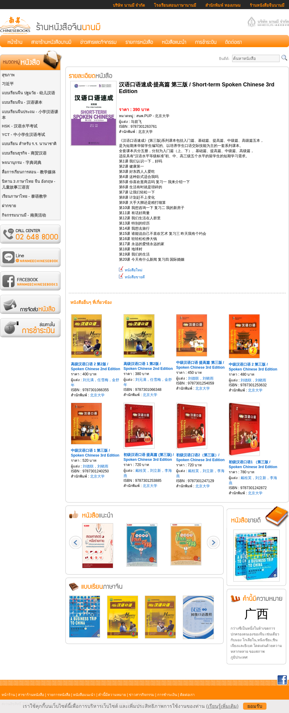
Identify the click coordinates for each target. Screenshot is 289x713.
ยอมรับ (254, 706)
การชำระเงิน (167, 695)
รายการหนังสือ (58, 695)
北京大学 (97, 395)
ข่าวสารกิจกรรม (141, 695)
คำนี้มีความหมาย (112, 695)
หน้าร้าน (8, 695)
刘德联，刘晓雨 (201, 378)
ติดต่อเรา (187, 695)
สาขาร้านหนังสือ (31, 695)
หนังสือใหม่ (130, 270)
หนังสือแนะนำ (84, 695)
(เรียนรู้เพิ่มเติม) (222, 706)
